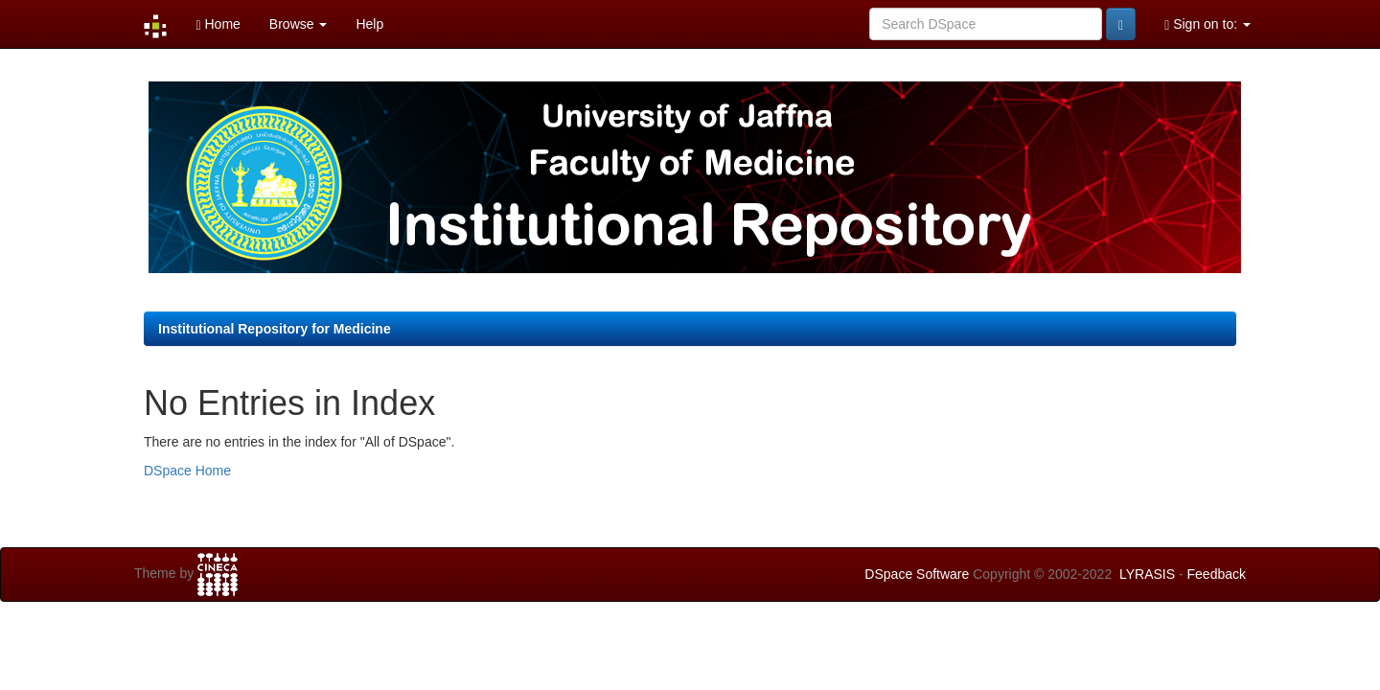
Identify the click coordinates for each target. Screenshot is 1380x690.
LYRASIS (1147, 574)
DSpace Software (916, 574)
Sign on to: (1207, 24)
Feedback (1216, 574)
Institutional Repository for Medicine (274, 328)
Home (218, 24)
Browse (298, 24)
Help (369, 24)
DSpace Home (187, 470)
